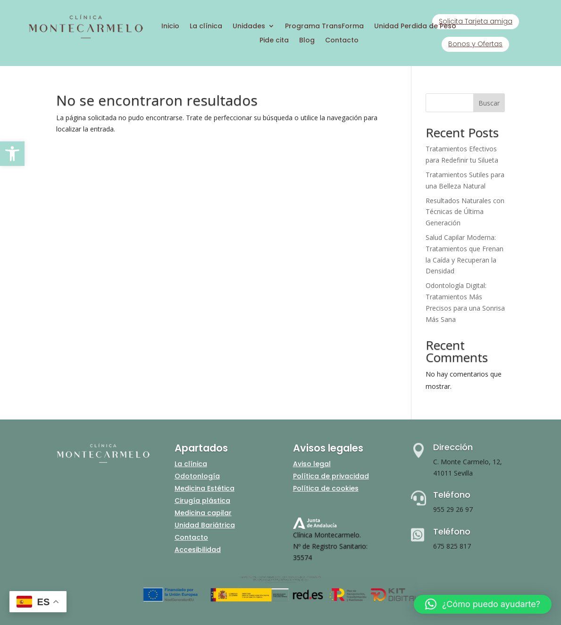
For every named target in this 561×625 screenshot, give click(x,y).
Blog (307, 41)
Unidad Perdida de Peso (415, 27)
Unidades (249, 27)
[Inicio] (85, 37)
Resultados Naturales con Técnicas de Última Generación (465, 212)
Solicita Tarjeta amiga (475, 21)
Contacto (342, 41)
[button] (12, 153)
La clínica (206, 27)
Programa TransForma (324, 27)
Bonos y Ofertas (475, 44)
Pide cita (274, 41)
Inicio (170, 27)
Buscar (489, 103)
